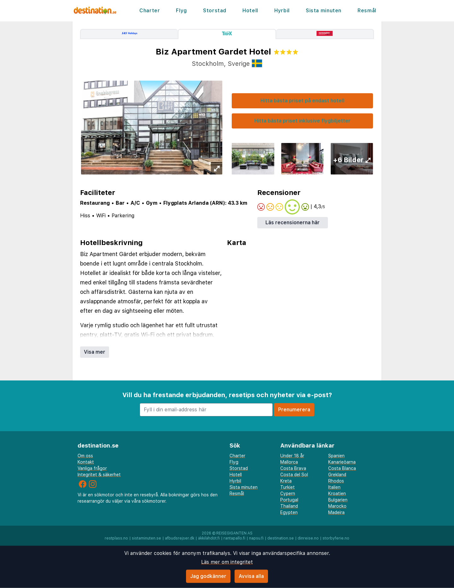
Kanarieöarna (342, 462)
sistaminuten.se (146, 538)
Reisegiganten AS (234, 533)
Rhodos (336, 480)
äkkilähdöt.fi (209, 538)
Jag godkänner (208, 576)
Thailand (289, 506)
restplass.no (116, 538)
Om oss (85, 455)
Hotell (250, 11)
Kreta (286, 480)
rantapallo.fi (234, 538)
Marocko (337, 506)
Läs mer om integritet (227, 562)
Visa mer (94, 352)
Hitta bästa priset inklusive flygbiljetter (302, 121)
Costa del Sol (294, 474)
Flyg (181, 11)
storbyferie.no (336, 538)
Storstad (214, 11)
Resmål (366, 11)
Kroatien (337, 493)
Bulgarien (337, 499)
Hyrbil (282, 11)
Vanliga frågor (92, 468)
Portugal (289, 499)
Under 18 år (292, 455)
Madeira (336, 512)
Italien (334, 487)
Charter (149, 11)
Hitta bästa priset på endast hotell (302, 101)
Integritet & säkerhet (99, 474)
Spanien (336, 455)
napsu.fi (256, 538)
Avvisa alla (251, 576)
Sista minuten (323, 11)
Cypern (287, 493)
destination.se (280, 538)
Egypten (289, 512)
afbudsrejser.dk (179, 538)
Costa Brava (293, 468)
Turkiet (287, 487)
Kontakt (86, 462)
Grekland (337, 474)
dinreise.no (308, 538)
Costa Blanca (342, 468)
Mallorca (289, 462)
